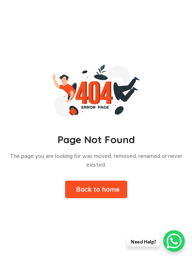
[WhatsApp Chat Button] (174, 241)
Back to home (98, 189)
